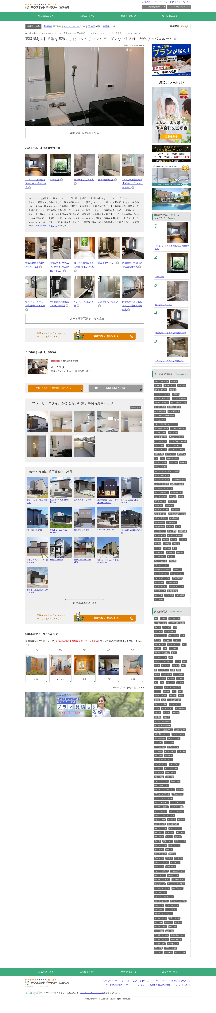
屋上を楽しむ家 (176, 492)
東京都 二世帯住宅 (160, 518)
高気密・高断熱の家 (161, 381)
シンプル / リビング (161, 871)
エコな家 (173, 497)
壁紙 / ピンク (158, 849)
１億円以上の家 (159, 420)
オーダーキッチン (177, 574)
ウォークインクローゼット (163, 661)
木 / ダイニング (177, 888)
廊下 (174, 691)
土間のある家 (173, 432)
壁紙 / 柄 (169, 849)
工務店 (91, 26)
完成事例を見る (46, 16)
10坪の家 (183, 539)
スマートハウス (159, 531)
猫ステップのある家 (84, 179)
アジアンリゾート (160, 586)
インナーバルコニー (176, 811)
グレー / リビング (178, 879)
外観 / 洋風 (167, 627)
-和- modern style (37, 528)
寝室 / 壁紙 (168, 922)
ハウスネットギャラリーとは (155, 2)
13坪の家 (167, 544)
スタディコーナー (160, 695)
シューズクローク (160, 764)
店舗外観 (176, 713)
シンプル (180, 683)
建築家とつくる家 (174, 407)
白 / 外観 (163, 618)
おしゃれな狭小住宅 (175, 535)
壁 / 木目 (172, 854)
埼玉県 (178, 527)
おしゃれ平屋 (159, 599)
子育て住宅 (182, 385)
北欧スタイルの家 (177, 484)
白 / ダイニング (159, 884)
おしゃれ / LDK (159, 824)
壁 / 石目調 (178, 858)
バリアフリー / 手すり (176, 450)
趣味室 (181, 695)
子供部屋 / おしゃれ (161, 939)
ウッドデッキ (163, 670)
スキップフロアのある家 (178, 441)
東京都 (181, 497)
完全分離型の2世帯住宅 (162, 569)
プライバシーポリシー (136, 985)
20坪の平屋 (180, 595)
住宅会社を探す (87, 16)
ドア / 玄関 (158, 631)
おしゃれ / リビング (177, 871)
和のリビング (159, 552)
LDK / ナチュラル (160, 828)
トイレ (174, 653)
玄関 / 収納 (181, 751)
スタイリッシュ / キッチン (163, 914)
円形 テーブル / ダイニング (163, 897)
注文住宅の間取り (160, 390)
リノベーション (181, 985)
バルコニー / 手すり (177, 802)
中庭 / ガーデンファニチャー (164, 790)
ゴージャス (158, 687)
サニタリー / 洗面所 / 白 (162, 721)
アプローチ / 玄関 (160, 636)
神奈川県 (170, 527)
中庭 (184, 661)
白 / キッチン (158, 905)
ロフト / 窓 (170, 777)
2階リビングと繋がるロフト (37, 500)
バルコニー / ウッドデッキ (163, 798)
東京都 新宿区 (171, 522)
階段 (178, 670)
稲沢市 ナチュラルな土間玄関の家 (108, 560)
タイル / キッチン (160, 918)
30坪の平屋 (169, 595)
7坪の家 (157, 539)
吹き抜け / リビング (161, 862)
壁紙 (163, 700)
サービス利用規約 (114, 985)
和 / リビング (175, 862)
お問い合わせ (182, 2)
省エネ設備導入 (159, 535)
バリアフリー (159, 445)
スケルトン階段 (159, 678)
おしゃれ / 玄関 (170, 631)
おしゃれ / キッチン (161, 901)
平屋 (155, 458)
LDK (182, 635)
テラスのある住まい (161, 492)
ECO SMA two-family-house (61, 499)
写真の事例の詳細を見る (84, 133)
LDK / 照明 (170, 832)
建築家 (106, 26)
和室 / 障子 (158, 952)
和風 (162, 683)
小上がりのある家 (160, 441)
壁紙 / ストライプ (160, 854)
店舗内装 (157, 713)
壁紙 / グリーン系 (160, 845)
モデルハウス (170, 454)
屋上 (155, 683)
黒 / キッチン (158, 909)
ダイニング (167, 640)
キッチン (177, 640)
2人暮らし (181, 454)
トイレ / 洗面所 (159, 738)
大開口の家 (173, 462)
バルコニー (166, 666)
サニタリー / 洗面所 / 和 (162, 725)
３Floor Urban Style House (131, 500)
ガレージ (180, 678)
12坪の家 (176, 544)
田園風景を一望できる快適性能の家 (170, 333)
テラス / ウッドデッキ (161, 794)
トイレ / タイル (173, 747)
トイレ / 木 (158, 751)
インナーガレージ (160, 561)
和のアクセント (159, 556)
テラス (156, 666)
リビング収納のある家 (162, 475)
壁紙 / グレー (167, 841)
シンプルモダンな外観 (176, 623)
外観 (155, 618)
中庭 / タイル (175, 781)
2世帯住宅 (157, 385)
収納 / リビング (159, 875)
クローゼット (174, 764)
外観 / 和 (157, 627)
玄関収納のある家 (179, 479)
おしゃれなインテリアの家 (163, 488)
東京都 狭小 (175, 509)
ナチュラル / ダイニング (176, 884)
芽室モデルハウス (107, 262)
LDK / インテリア (175, 828)
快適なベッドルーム (176, 437)
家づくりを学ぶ (170, 16)
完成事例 (48, 26)
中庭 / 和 (180, 790)
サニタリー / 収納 (178, 734)
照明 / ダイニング (160, 892)
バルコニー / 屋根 (177, 807)
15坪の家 (167, 548)
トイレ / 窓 (158, 743)
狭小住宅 (174, 381)
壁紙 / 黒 (157, 841)
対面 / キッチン (159, 644)
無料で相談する (128, 16)
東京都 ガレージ (159, 501)
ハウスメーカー (71, 26)
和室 (174, 548)
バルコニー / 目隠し (161, 807)
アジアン (157, 691)
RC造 (162, 458)
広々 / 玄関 (171, 820)
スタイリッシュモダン (172, 687)
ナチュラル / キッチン (178, 901)
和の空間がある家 (84, 528)
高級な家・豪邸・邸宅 (162, 398)
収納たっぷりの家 (160, 467)
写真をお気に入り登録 (115, 388)
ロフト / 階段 (158, 777)
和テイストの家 (172, 458)
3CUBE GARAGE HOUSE (61, 529)
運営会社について (180, 981)
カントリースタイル (176, 586)
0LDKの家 (55, 179)
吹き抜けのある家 (160, 462)
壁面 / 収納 (158, 755)
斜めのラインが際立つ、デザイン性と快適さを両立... (59, 266)
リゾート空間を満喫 (179, 398)
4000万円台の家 (173, 411)
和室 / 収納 (168, 952)
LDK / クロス (158, 837)
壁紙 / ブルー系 (180, 841)
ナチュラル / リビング (161, 879)
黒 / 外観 (166, 717)
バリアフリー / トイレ (174, 445)
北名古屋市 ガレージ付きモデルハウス (108, 500)
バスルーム (173, 648)
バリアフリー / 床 (160, 450)
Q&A (172, 2)
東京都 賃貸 (169, 505)
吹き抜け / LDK (173, 824)
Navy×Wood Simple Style (84, 559)
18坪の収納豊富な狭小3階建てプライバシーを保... (132, 183)
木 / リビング (170, 867)
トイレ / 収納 (169, 743)
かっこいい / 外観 (160, 623)
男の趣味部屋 (172, 591)
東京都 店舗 (158, 505)
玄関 (175, 627)
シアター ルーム (159, 432)
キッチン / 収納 (170, 751)
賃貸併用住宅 (159, 582)
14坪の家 (157, 548)
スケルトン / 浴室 (174, 738)
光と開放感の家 (106, 179)
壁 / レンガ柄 (158, 858)
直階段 (156, 674)
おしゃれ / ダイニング (161, 888)
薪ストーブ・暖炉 (160, 704)
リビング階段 (178, 674)
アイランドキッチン (161, 574)
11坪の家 (157, 544)
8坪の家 (165, 539)
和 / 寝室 (178, 922)
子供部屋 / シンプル (161, 935)
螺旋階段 (171, 678)
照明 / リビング (173, 875)
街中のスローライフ (84, 498)
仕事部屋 (173, 695)
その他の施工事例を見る (84, 603)
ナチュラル (170, 683)
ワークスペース (159, 591)
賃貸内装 (167, 713)
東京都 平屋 (172, 501)
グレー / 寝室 (158, 931)
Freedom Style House (108, 528)
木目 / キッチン (171, 909)
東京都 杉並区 (159, 522)
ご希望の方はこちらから (47, 226)
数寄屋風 (167, 691)
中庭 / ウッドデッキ (161, 781)
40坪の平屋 (158, 595)
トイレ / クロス (159, 747)
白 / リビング (158, 867)
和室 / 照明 (158, 948)
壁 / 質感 (169, 858)
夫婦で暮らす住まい (108, 302)
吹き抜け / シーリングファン (164, 815)
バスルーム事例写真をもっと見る (84, 318)
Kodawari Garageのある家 (131, 530)
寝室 (184, 644)
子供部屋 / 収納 (176, 939)
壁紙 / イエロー (174, 845)
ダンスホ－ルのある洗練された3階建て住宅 (35, 183)
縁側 (172, 670)
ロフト (178, 661)
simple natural (61, 558)
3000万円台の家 (159, 411)
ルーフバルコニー (160, 811)
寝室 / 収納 (168, 755)
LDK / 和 (169, 837)
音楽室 (156, 700)
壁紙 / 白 (178, 837)
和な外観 (180, 552)
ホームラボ (57, 367)
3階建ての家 (158, 454)
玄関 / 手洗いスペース (161, 734)
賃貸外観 (157, 717)
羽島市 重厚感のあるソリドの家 (37, 590)
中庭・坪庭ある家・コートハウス (165, 424)
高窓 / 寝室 (170, 931)
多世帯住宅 (177, 569)
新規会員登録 (154, 7)
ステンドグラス (175, 704)
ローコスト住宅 (159, 407)
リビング (157, 640)
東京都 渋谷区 (159, 527)
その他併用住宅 (172, 582)
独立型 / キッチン (174, 644)
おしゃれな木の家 (160, 497)
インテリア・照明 (174, 700)
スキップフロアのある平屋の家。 (169, 361)
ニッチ (156, 708)
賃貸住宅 (173, 390)
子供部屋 (173, 561)
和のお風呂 (170, 552)
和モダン (171, 556)
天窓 (183, 666)
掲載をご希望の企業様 (160, 985)
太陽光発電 (182, 531)
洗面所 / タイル (180, 730)
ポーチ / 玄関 (173, 636)
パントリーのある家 (161, 484)
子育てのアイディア (161, 565)
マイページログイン (179, 7)
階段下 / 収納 (170, 772)
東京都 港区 (174, 518)
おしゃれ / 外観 (174, 618)
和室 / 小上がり (180, 952)
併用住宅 (176, 394)
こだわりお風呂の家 (178, 428)
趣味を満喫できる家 (161, 428)
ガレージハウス (169, 385)
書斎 (180, 691)
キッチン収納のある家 (162, 479)
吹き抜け (176, 666)
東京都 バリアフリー (161, 509)
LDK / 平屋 (180, 832)
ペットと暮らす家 (160, 437)
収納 (170, 657)
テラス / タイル (177, 794)
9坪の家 (174, 539)
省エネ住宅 (172, 531)
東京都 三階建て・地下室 (177, 514)
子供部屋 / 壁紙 (159, 944)
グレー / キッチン (172, 905)
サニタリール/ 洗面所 (161, 653)
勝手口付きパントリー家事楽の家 (37, 560)
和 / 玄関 (181, 820)
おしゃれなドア (167, 708)
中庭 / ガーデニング (161, 785)
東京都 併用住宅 (159, 514)
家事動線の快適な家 (161, 402)
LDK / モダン (158, 832)
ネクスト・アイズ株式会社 (92, 992)
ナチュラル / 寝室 (160, 926)
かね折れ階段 (166, 674)
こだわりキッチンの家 (162, 394)
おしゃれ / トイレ (160, 657)
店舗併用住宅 (177, 578)
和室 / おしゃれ (173, 944)
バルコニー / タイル (161, 802)
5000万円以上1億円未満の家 (164, 415)
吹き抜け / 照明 (159, 820)
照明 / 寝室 (173, 926)
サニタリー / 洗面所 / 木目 (163, 730)
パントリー (158, 768)
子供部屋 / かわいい (177, 935)
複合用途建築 (180, 708)
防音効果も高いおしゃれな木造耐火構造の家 (132, 306)
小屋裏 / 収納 (158, 772)
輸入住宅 (183, 462)
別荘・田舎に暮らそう (178, 402)
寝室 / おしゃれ (174, 918)
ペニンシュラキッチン (162, 578)
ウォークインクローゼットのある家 (166, 471)
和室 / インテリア (171, 948)
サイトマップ (162, 981)
